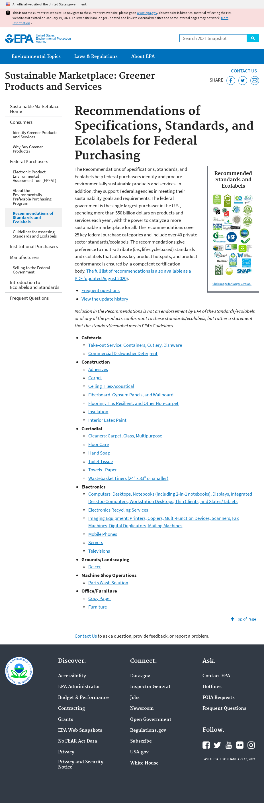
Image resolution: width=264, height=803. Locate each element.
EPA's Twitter (217, 745)
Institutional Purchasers (34, 246)
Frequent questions (100, 290)
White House (144, 763)
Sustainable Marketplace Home (34, 108)
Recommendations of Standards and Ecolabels (33, 217)
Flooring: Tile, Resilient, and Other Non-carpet (133, 403)
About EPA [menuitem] (143, 56)
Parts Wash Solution (108, 582)
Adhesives (98, 369)
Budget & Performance (83, 697)
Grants (65, 719)
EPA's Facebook (206, 745)
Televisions (99, 551)
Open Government (150, 719)
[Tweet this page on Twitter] (242, 80)
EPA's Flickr (239, 745)
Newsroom (142, 708)
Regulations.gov (148, 730)
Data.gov (140, 676)
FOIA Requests (218, 697)
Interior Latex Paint (107, 420)
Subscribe (141, 741)
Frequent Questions (29, 298)
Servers (95, 542)
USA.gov (139, 752)
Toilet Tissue (100, 461)
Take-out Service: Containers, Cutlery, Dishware (135, 345)
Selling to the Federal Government (31, 270)
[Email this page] (254, 80)
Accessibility (72, 676)
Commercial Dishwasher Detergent (122, 353)
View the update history (104, 299)
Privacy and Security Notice (80, 765)
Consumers (21, 122)
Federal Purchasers (29, 161)
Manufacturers (24, 257)
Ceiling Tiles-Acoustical (111, 386)
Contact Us (244, 71)
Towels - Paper (102, 470)
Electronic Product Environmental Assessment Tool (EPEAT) (34, 176)
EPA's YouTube (228, 745)
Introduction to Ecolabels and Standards (34, 284)
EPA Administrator (79, 687)
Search (253, 38)
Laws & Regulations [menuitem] (96, 56)
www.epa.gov (147, 13)
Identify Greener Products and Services (35, 134)
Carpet (95, 377)
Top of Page (246, 619)
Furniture (97, 607)
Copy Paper (99, 598)
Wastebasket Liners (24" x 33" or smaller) (128, 478)
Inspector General (150, 687)
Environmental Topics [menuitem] (36, 56)
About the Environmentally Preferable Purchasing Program (32, 197)
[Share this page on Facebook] (230, 80)
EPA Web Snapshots (80, 730)
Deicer (94, 566)
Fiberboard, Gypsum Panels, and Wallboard (130, 395)
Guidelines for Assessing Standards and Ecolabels (35, 234)
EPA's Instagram (251, 745)
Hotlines (212, 687)
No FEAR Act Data (77, 741)
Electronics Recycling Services (118, 510)
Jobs (135, 697)
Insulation (98, 411)
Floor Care (98, 444)
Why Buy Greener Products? (28, 149)
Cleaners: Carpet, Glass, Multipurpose (125, 436)
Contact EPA (216, 676)
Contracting (71, 708)
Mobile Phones (102, 534)
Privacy (66, 752)
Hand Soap (99, 453)
